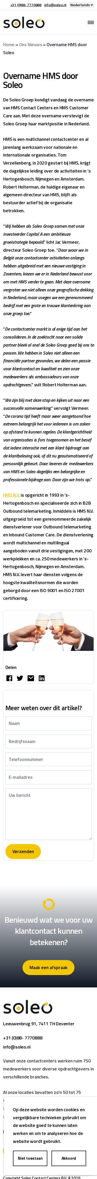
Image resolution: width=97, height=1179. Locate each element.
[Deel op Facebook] (9, 678)
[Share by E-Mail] (31, 678)
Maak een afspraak (48, 967)
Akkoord (69, 1158)
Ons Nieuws (30, 44)
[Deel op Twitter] (20, 678)
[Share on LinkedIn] (42, 678)
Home (8, 44)
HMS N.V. (11, 495)
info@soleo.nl (55, 4)
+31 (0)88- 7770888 (25, 4)
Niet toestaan (30, 1158)
